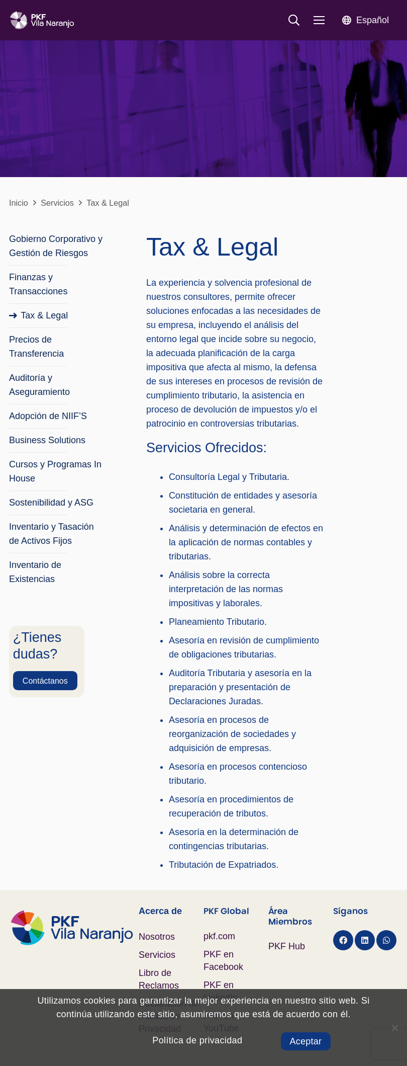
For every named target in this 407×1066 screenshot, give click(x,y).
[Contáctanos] (45, 680)
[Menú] (319, 20)
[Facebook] (343, 940)
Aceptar (306, 1041)
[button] (294, 20)
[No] (394, 1028)
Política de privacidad (197, 1040)
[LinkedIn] (365, 940)
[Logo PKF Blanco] (42, 20)
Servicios (157, 955)
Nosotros (157, 937)
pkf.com (219, 936)
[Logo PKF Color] (74, 927)
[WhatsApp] (386, 940)
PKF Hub (286, 946)
